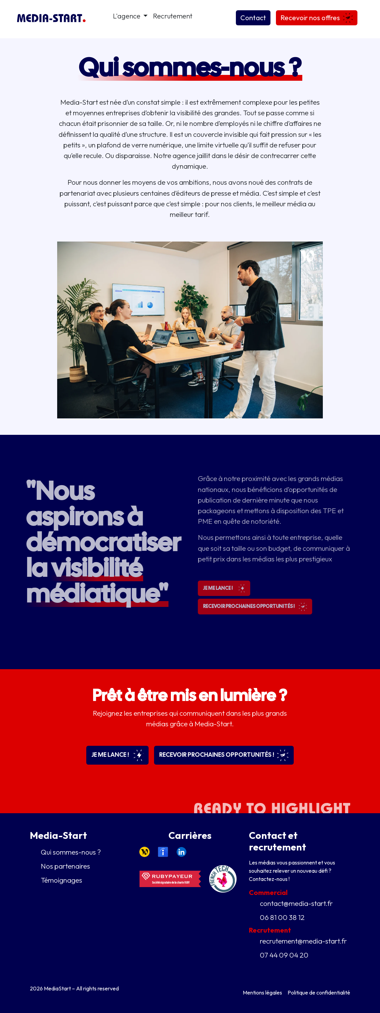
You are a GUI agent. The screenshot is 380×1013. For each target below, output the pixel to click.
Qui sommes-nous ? (71, 851)
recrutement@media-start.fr (303, 940)
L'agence (127, 16)
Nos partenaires (65, 865)
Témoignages (61, 879)
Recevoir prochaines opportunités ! (224, 755)
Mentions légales (262, 992)
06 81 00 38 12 (282, 917)
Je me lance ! (117, 755)
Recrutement (172, 16)
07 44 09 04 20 (284, 954)
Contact (253, 17)
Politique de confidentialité (319, 992)
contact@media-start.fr (296, 903)
